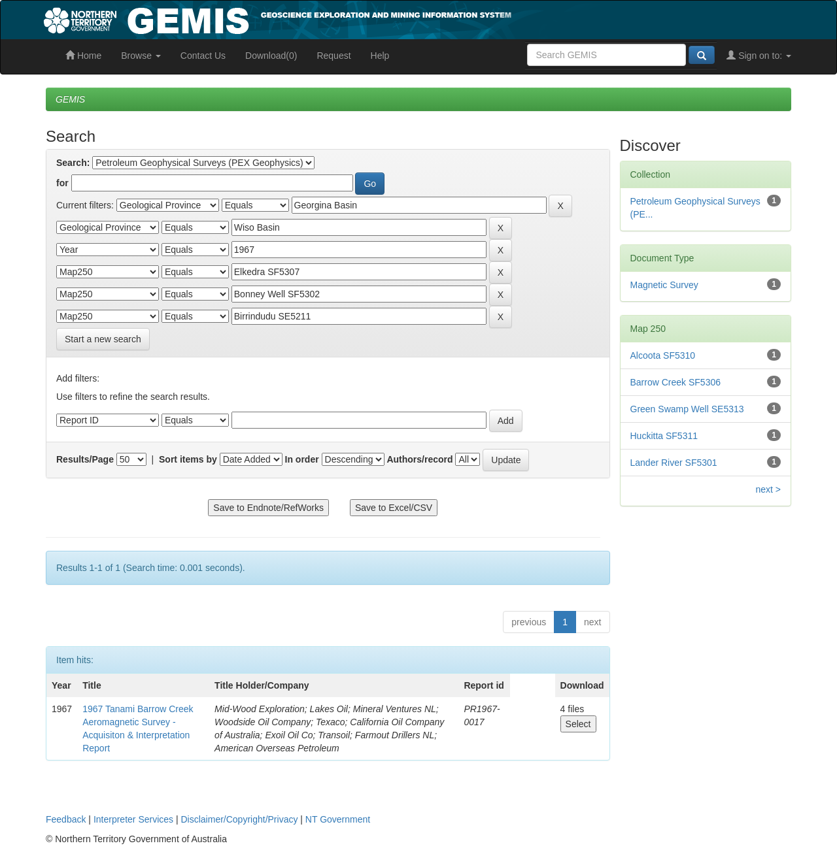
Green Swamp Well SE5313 (687, 409)
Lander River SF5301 (673, 462)
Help (380, 55)
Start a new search (103, 339)
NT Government (337, 819)
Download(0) (271, 55)
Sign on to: (758, 55)
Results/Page (85, 459)
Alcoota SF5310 (663, 355)
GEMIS (70, 99)
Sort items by (188, 459)
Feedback (66, 819)
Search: (73, 162)
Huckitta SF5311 (664, 436)
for (62, 183)
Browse (141, 55)
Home (83, 55)
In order (302, 459)
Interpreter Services (133, 819)
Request (333, 55)
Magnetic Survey (664, 285)
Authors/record (419, 459)
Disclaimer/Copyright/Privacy (239, 819)
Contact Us (203, 55)
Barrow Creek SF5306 (675, 382)
